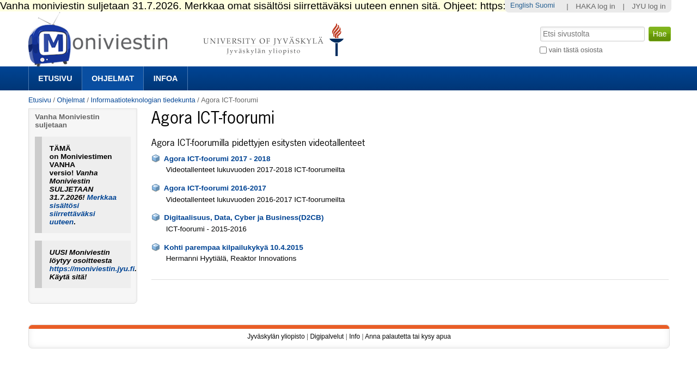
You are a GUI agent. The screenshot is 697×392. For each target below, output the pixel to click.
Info (354, 336)
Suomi (545, 5)
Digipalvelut (327, 336)
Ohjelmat (112, 78)
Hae (539, 25)
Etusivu (55, 78)
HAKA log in (595, 6)
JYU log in (649, 6)
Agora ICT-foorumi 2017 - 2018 (217, 159)
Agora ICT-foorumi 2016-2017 (215, 188)
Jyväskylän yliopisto (275, 336)
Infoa (166, 78)
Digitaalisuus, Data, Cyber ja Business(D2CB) (243, 217)
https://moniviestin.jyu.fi (92, 269)
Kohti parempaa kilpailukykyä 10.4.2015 (233, 247)
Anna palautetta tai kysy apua (407, 336)
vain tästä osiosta (576, 50)
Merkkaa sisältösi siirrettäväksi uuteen (83, 209)
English (521, 5)
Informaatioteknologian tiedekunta (143, 100)
